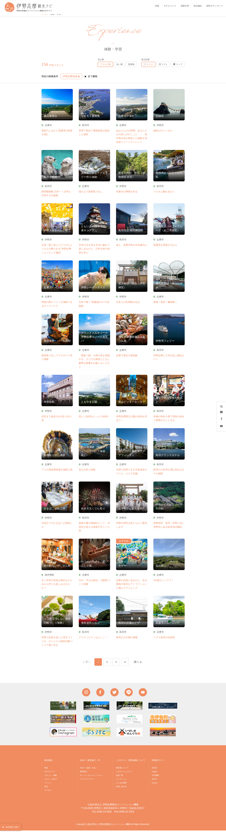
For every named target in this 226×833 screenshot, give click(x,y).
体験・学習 (55, 17)
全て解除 (90, 79)
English (154, 774)
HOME (44, 17)
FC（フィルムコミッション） (92, 778)
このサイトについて (124, 774)
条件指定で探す (10, 827)
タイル (148, 67)
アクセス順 (105, 67)
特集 (46, 770)
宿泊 (46, 789)
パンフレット (121, 782)
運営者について (122, 770)
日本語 (154, 770)
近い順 (119, 67)
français (154, 785)
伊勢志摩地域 (71, 79)
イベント (47, 785)
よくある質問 (121, 785)
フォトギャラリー (87, 782)
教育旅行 (83, 774)
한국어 (154, 782)
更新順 (131, 67)
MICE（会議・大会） (88, 770)
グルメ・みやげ (50, 782)
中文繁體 (155, 778)
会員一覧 (119, 778)
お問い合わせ (121, 789)
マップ (177, 67)
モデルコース (49, 774)
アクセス (47, 793)
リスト (163, 67)
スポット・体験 (50, 778)
